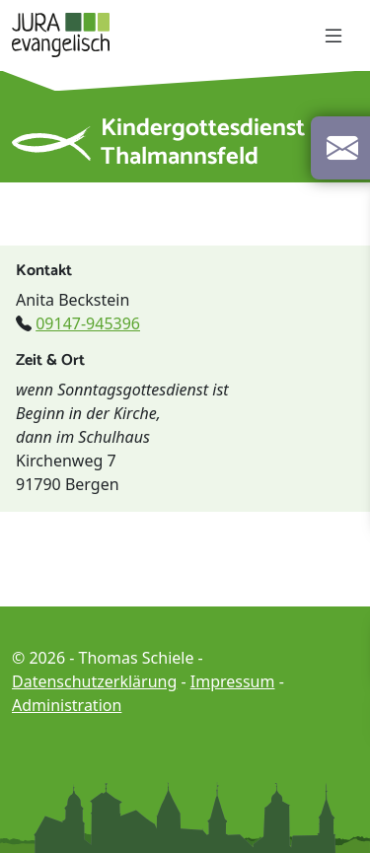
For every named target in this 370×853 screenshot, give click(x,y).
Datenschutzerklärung (94, 681)
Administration (66, 705)
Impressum (232, 681)
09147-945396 (88, 323)
